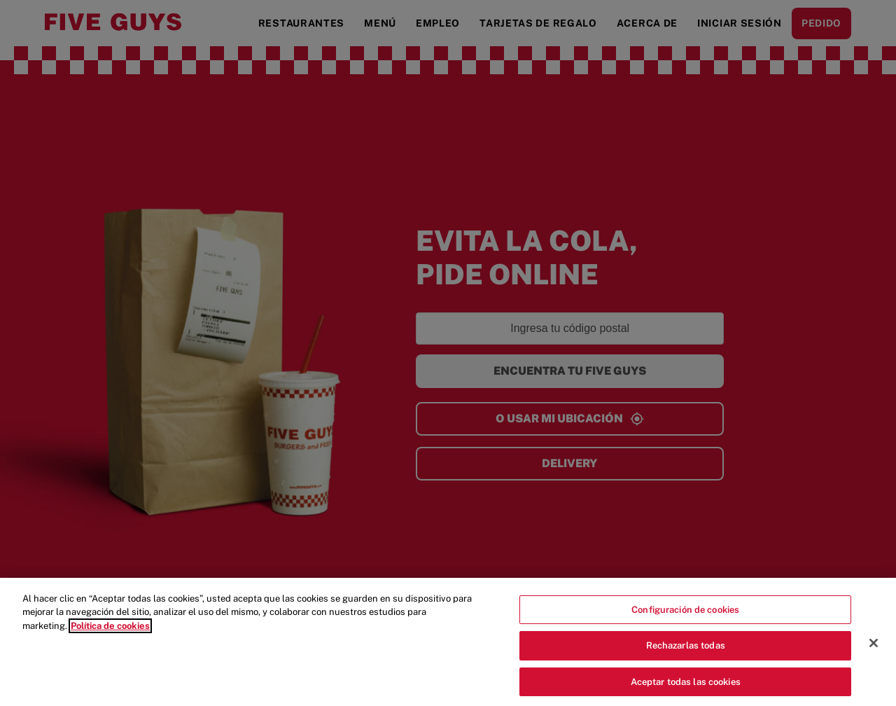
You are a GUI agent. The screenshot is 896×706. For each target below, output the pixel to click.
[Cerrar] (873, 654)
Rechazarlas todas (685, 657)
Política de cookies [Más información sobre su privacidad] (110, 637)
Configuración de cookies (685, 621)
